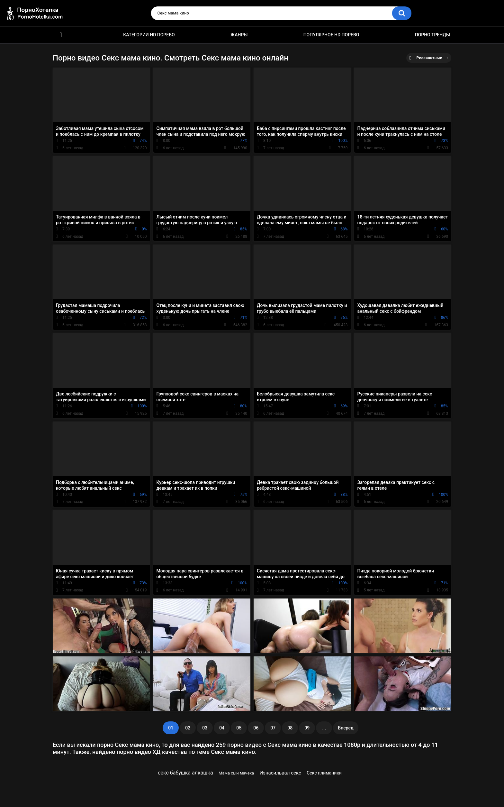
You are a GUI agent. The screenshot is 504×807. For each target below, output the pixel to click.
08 (289, 727)
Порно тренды (432, 34)
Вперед (345, 727)
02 (187, 727)
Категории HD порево (149, 34)
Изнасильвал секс (280, 773)
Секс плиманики (324, 772)
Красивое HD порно (61, 35)
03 (204, 727)
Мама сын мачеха (236, 773)
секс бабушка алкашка (185, 773)
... (324, 727)
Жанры (239, 34)
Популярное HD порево (331, 34)
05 (238, 727)
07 (272, 727)
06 (255, 727)
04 (221, 727)
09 (307, 727)
